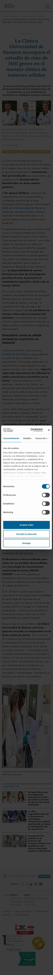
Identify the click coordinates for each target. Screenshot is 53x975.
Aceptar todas (26, 525)
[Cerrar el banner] (49, 430)
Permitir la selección (26, 534)
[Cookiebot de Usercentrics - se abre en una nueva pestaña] (32, 430)
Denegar (26, 543)
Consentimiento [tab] (11, 438)
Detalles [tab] (27, 438)
